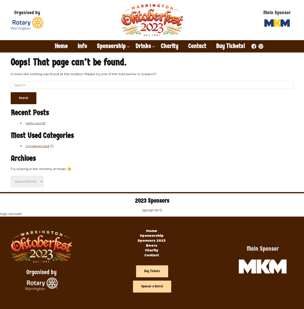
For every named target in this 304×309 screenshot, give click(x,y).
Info (82, 46)
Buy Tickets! (230, 46)
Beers (151, 245)
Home (61, 46)
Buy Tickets (152, 271)
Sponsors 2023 (152, 241)
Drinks (143, 46)
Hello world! (35, 123)
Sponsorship (111, 46)
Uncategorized (37, 146)
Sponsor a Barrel (152, 286)
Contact (197, 46)
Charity (169, 46)
